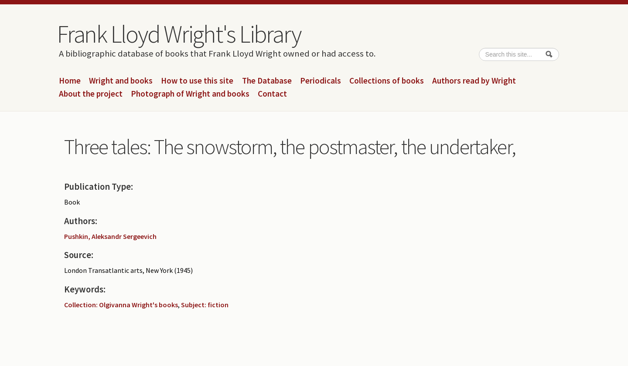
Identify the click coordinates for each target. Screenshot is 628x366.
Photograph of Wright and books (190, 94)
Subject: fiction (205, 304)
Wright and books (121, 81)
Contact (272, 94)
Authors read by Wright (474, 81)
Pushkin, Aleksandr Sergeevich (110, 236)
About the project (91, 94)
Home (70, 81)
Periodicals (320, 81)
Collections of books (386, 81)
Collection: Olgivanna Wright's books (121, 304)
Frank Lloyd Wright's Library (178, 34)
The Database (267, 81)
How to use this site (197, 81)
